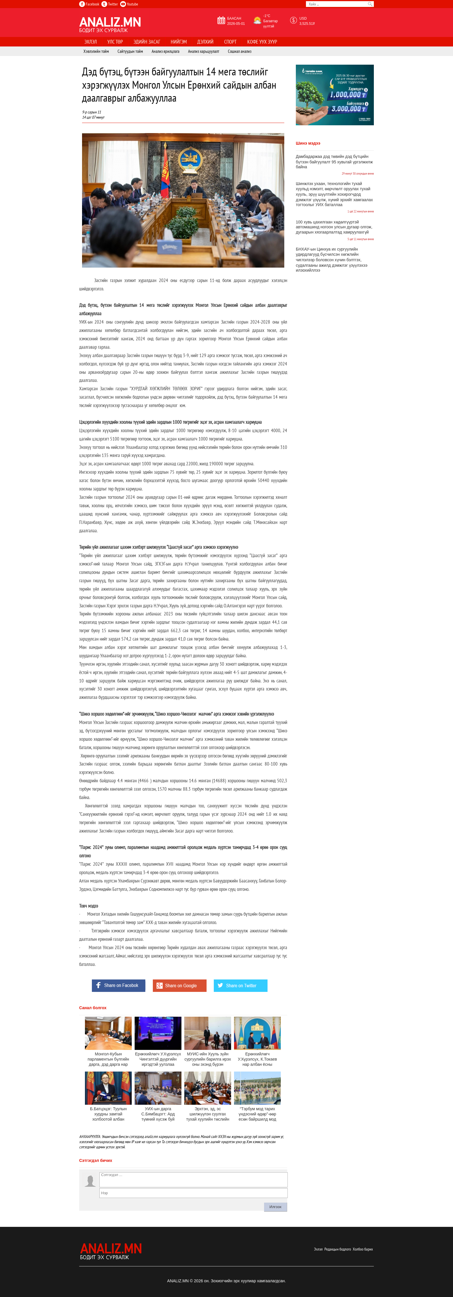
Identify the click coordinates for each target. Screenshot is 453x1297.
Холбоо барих (363, 1249)
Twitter (109, 4)
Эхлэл (318, 1249)
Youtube (129, 4)
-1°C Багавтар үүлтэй (270, 21)
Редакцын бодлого (337, 1249)
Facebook (89, 4)
